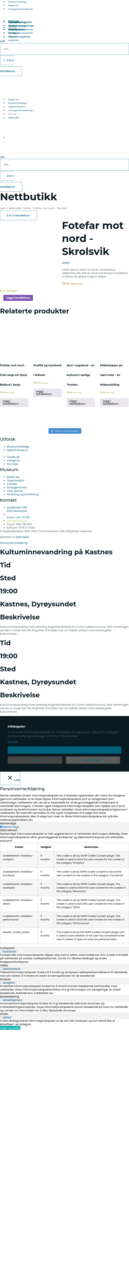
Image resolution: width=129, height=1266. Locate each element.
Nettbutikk (13, 117)
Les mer (13, 742)
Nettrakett (22, 537)
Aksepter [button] (65, 750)
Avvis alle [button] (35, 760)
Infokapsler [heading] (16, 726)
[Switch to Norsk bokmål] (11, 87)
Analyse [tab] (5, 979)
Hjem (3, 208)
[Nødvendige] (1, 827)
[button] (64, 152)
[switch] (1, 951)
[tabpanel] (64, 888)
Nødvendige (11, 827)
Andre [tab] (4, 1014)
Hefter (27, 208)
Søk (2, 157)
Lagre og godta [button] (10, 1028)
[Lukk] (10, 778)
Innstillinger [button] (93, 760)
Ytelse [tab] (4, 965)
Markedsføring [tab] (9, 997)
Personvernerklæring (14, 543)
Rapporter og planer (19, 36)
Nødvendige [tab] (8, 823)
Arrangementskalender (20, 9)
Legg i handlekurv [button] (10, 402)
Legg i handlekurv (18, 298)
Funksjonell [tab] (7, 948)
